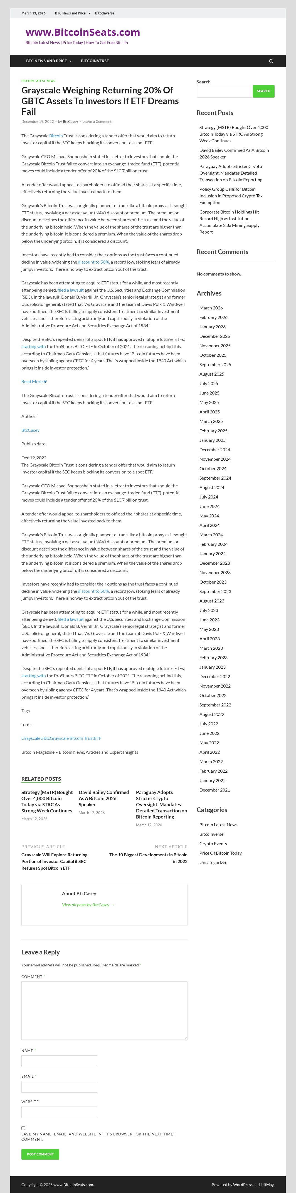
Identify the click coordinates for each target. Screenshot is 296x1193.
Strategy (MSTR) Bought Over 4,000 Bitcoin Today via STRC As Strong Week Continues (47, 801)
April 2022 (209, 752)
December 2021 (214, 789)
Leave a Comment (97, 121)
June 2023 (209, 619)
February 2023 (213, 657)
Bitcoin (56, 135)
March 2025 (211, 421)
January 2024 (212, 553)
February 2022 (213, 770)
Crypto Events (213, 843)
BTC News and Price (70, 13)
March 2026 (211, 307)
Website (30, 1102)
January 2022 (212, 780)
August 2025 (211, 373)
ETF (98, 738)
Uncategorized (213, 862)
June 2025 (209, 392)
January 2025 (212, 440)
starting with (33, 346)
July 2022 (208, 723)
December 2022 (214, 676)
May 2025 (209, 402)
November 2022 (215, 685)
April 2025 (209, 411)
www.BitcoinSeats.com (83, 32)
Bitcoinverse (104, 13)
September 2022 (215, 704)
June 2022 (209, 733)
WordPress (243, 1184)
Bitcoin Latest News (38, 81)
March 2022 (211, 761)
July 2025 (208, 383)
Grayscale (30, 738)
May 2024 (209, 515)
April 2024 (209, 525)
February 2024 (213, 544)
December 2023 (214, 563)
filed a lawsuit (71, 289)
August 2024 (211, 487)
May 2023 (209, 629)
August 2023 (211, 600)
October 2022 (212, 695)
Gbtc (45, 738)
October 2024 (212, 468)
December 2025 (214, 336)
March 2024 (211, 534)
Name (28, 1050)
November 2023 (215, 572)
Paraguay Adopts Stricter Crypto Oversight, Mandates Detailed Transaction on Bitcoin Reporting (161, 804)
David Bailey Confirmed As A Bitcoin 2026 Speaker (104, 798)
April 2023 (209, 638)
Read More (32, 381)
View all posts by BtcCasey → (88, 904)
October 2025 (212, 355)
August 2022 (211, 714)
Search (204, 81)
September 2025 (215, 364)
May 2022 (209, 742)
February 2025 (213, 430)
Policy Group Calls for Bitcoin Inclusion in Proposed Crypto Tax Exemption (231, 195)
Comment (33, 976)
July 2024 (208, 496)
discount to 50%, (94, 261)
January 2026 (212, 326)
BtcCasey (70, 121)
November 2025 (215, 345)
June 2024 (209, 506)
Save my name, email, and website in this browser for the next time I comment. (98, 1137)
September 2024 (215, 477)
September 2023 (215, 591)
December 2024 (214, 449)
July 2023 (208, 610)
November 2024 (215, 459)
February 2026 (213, 317)
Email (29, 1076)
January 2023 (212, 666)
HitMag (267, 1184)
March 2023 (211, 648)
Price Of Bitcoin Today (220, 852)
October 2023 (212, 581)
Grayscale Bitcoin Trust (72, 738)
